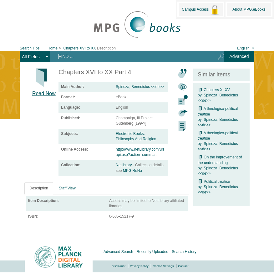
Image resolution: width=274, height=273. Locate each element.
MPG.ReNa (132, 170)
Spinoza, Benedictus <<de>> (140, 87)
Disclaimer (119, 266)
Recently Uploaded (152, 252)
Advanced (239, 56)
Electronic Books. (130, 133)
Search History (184, 252)
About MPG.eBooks (248, 9)
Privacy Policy (139, 266)
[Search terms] (132, 56)
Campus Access (201, 10)
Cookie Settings (163, 266)
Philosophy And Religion (136, 139)
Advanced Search (118, 252)
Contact (183, 266)
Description (38, 188)
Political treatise (214, 181)
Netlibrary (124, 165)
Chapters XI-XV (214, 90)
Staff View (67, 188)
